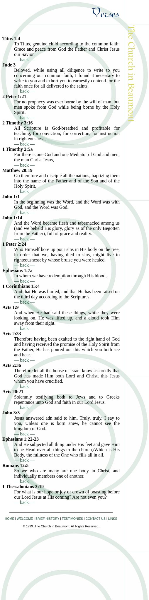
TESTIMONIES (72, 518)
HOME (9, 518)
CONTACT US (96, 518)
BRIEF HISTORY (47, 518)
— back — (24, 59)
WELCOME (25, 518)
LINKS (112, 518)
